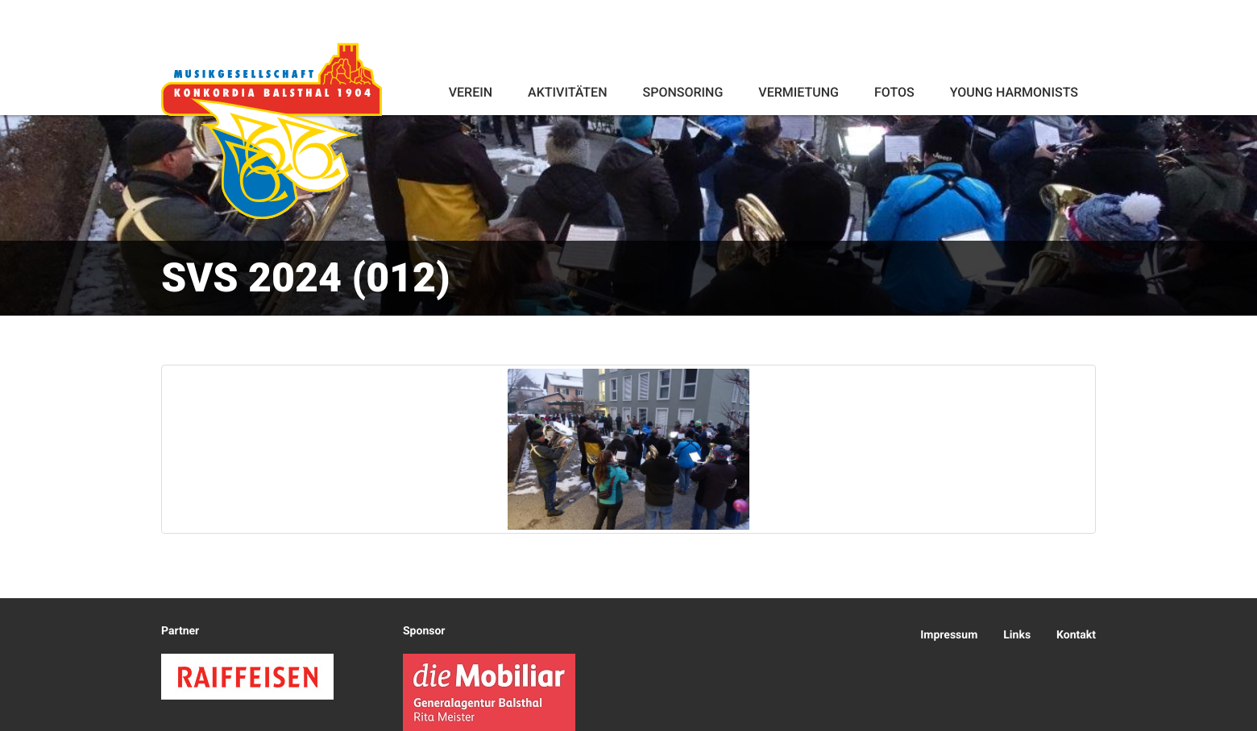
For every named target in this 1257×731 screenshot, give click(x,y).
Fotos (894, 92)
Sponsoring (682, 92)
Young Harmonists (1014, 92)
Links (1017, 635)
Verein (470, 92)
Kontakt (1076, 635)
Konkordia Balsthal (271, 130)
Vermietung (798, 92)
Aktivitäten (567, 92)
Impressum (948, 635)
